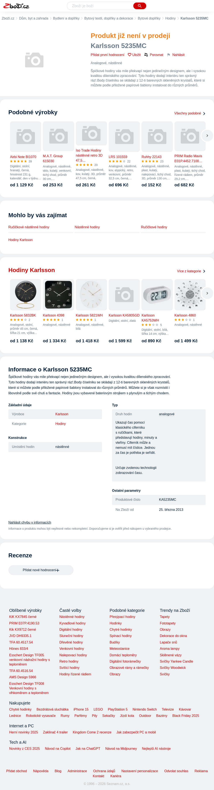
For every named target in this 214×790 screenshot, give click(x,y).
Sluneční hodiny (71, 636)
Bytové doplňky (149, 18)
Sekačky (108, 715)
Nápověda (40, 771)
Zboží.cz (8, 18)
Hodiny (170, 18)
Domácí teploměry (123, 655)
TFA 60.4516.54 (21, 671)
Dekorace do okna (173, 636)
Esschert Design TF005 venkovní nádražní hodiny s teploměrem (29, 659)
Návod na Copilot (58, 748)
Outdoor (145, 715)
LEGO (98, 709)
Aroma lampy (170, 648)
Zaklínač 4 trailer (55, 732)
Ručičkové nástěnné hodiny (28, 227)
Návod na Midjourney (121, 748)
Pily (94, 715)
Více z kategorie (191, 271)
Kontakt (98, 776)
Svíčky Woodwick (173, 667)
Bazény (161, 715)
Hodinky (116, 623)
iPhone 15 (81, 709)
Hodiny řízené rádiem (75, 674)
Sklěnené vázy (171, 655)
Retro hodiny (68, 661)
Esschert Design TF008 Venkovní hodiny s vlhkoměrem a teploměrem (29, 688)
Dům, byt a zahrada (33, 18)
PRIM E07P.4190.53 (24, 623)
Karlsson (61, 414)
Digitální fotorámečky (125, 661)
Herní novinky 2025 (23, 732)
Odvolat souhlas (176, 771)
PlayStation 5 (117, 709)
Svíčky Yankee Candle (176, 661)
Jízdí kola (127, 715)
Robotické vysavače (41, 715)
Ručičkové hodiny (154, 227)
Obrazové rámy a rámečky (129, 667)
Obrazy (115, 674)
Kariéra (115, 776)
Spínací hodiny (121, 636)
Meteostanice (119, 648)
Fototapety (168, 623)
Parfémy (80, 715)
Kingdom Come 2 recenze (92, 732)
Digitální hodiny (70, 629)
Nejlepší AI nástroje (156, 748)
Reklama (201, 771)
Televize (168, 709)
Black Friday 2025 (185, 715)
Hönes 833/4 (18, 648)
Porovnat (153, 55)
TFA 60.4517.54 (21, 642)
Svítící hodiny (69, 667)
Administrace (77, 771)
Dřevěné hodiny (71, 642)
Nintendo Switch (145, 709)
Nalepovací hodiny (73, 655)
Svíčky (165, 674)
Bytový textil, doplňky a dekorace (108, 18)
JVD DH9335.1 (20, 636)
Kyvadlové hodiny (72, 623)
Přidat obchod (16, 771)
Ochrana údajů (104, 771)
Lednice (15, 715)
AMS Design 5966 (22, 677)
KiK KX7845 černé (23, 617)
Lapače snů (168, 642)
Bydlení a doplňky (66, 18)
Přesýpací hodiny (122, 617)
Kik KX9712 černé (22, 629)
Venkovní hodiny (71, 648)
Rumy (65, 715)
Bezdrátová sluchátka (53, 709)
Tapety (165, 617)
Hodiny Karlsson (20, 240)
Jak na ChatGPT (87, 748)
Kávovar (185, 709)
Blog (58, 771)
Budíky (115, 642)
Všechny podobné (190, 113)
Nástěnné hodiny (87, 227)
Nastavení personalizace (139, 771)
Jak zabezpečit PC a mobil (136, 732)
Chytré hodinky (121, 629)
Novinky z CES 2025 (24, 748)
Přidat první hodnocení (107, 55)
